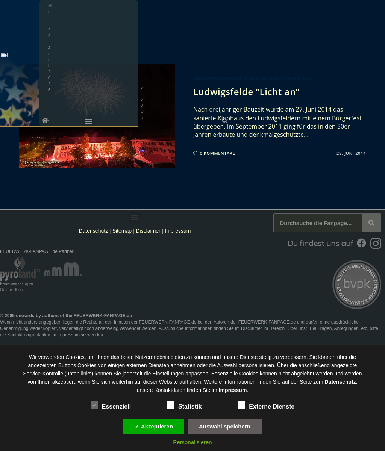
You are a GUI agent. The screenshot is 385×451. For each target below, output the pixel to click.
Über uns (296, 328)
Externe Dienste (266, 405)
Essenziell (111, 405)
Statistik (184, 405)
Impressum (178, 231)
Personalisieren (192, 442)
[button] (376, 5)
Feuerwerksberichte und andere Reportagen (253, 78)
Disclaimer (148, 231)
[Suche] (371, 223)
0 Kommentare (217, 153)
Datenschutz (93, 231)
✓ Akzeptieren (154, 426)
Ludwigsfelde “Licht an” (246, 91)
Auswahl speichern (224, 426)
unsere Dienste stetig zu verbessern (264, 357)
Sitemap (122, 231)
